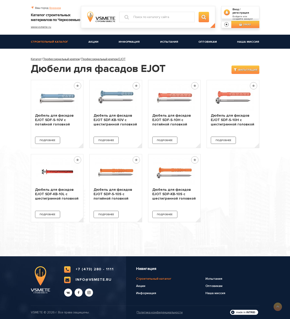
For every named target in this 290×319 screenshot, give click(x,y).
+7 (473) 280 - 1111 (89, 269)
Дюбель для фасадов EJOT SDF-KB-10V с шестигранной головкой (115, 119)
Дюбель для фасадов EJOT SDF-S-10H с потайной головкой (171, 119)
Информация (129, 41)
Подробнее (47, 140)
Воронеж (55, 8)
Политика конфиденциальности (160, 312)
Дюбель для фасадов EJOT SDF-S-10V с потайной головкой (54, 119)
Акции (93, 41)
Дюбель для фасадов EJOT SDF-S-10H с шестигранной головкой (232, 119)
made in (245, 312)
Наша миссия (248, 41)
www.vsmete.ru (41, 27)
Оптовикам (207, 41)
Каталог (36, 59)
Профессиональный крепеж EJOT (103, 59)
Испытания (169, 41)
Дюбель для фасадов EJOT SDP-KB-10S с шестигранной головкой (174, 194)
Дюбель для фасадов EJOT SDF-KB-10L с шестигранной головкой (57, 194)
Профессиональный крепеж (61, 59)
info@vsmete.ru (88, 280)
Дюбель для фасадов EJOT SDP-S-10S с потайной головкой (113, 194)
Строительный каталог (49, 41)
